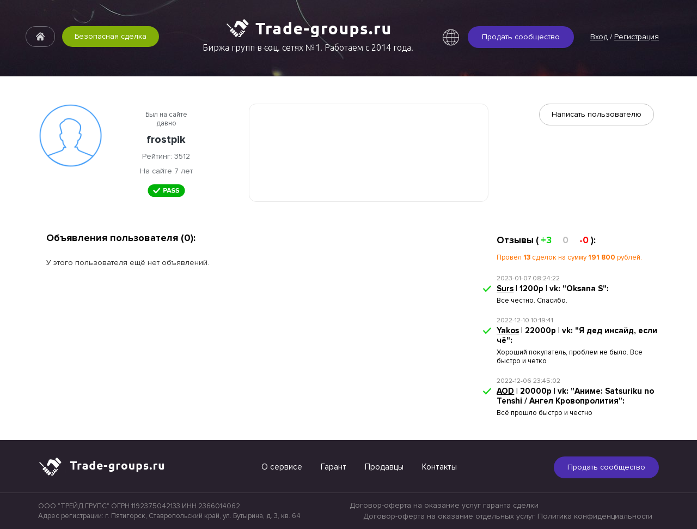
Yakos (508, 330)
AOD (505, 391)
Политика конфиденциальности (594, 516)
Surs (505, 288)
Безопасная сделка (110, 36)
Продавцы (384, 467)
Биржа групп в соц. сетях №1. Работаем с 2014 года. (308, 47)
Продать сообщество (521, 36)
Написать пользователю (596, 114)
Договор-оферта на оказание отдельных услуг (449, 516)
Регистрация (636, 36)
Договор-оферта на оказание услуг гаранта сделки (444, 505)
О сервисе (281, 467)
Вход (599, 36)
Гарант (333, 467)
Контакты (439, 467)
